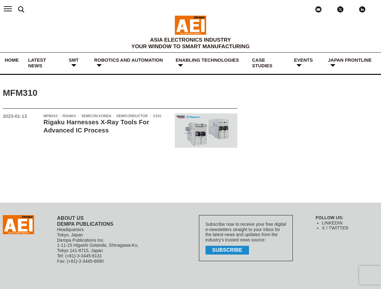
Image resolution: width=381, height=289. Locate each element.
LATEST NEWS (37, 62)
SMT (74, 60)
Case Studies (262, 62)
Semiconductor (129, 116)
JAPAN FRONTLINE (350, 60)
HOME (12, 60)
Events (303, 60)
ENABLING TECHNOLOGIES (207, 60)
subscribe (228, 249)
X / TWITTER (335, 227)
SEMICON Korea (94, 116)
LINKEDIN (332, 222)
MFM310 (50, 116)
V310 (154, 116)
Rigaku (68, 116)
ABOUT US (70, 218)
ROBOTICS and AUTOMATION (128, 60)
